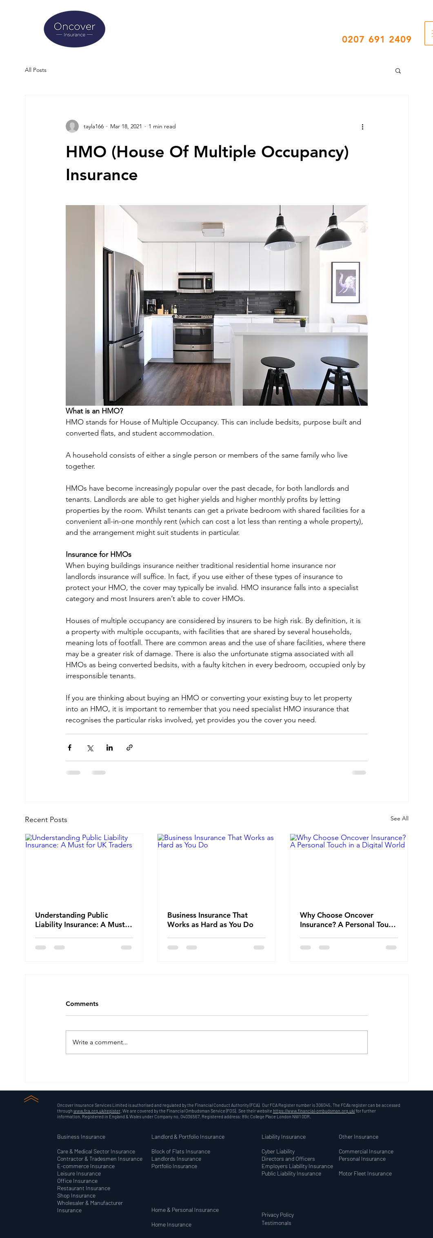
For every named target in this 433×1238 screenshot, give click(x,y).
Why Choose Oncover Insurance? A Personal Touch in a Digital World (348, 919)
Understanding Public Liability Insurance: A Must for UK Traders (80, 919)
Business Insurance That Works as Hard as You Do (210, 919)
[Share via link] (129, 747)
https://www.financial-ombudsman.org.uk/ (314, 1110)
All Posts (36, 70)
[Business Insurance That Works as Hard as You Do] (216, 867)
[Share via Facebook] (69, 747)
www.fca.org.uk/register (96, 1110)
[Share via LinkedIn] (109, 747)
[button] (398, 70)
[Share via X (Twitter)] (89, 747)
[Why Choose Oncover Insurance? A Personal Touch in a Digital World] (349, 867)
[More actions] (363, 126)
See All (400, 818)
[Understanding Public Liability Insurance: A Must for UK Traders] (84, 867)
